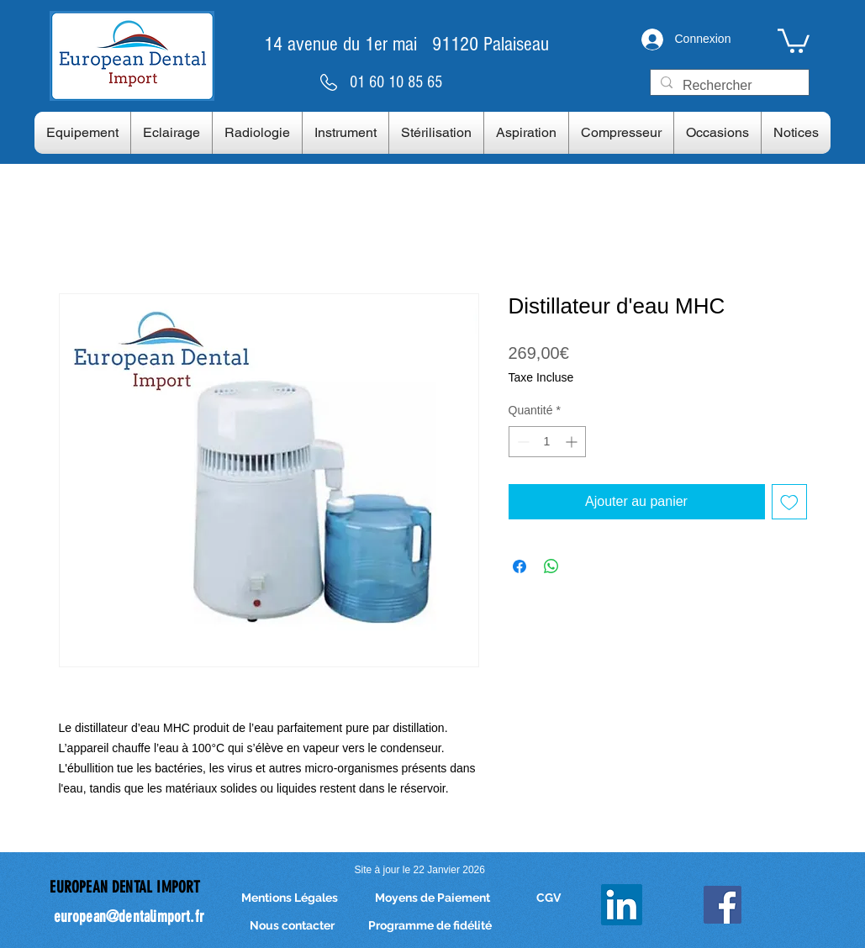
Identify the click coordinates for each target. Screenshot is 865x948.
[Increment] (572, 441)
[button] (82, 133)
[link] (794, 39)
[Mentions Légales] (290, 898)
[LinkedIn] (621, 904)
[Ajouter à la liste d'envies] (789, 501)
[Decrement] (521, 441)
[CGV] (548, 898)
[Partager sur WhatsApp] (551, 566)
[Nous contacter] (292, 926)
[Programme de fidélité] (430, 926)
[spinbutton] (547, 441)
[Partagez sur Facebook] (519, 566)
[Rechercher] (728, 86)
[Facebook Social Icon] (722, 905)
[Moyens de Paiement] (433, 898)
